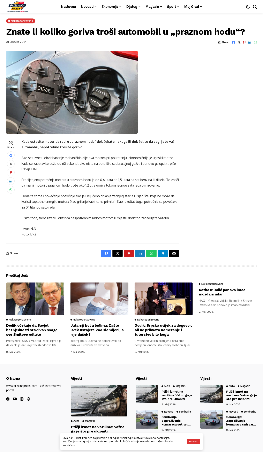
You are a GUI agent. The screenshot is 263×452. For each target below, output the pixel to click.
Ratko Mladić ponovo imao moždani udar (222, 292)
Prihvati (193, 441)
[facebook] (7, 399)
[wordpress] (28, 399)
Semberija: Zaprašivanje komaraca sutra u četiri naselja (174, 420)
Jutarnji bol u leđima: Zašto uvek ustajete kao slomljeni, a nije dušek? (97, 329)
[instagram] (21, 399)
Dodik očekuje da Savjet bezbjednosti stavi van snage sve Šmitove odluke (32, 329)
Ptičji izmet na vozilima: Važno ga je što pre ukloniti (98, 429)
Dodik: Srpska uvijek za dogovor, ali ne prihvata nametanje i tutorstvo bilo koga (163, 329)
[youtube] (15, 399)
